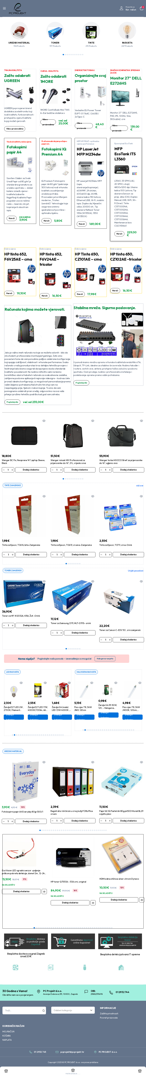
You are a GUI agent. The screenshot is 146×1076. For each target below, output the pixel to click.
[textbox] (72, 1010)
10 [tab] (80, 54)
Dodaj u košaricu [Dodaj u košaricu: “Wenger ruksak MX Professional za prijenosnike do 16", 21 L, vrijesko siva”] (80, 469)
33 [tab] (102, 831)
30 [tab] (96, 831)
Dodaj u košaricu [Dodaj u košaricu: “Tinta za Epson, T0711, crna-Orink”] (128, 554)
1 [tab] (63, 54)
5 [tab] (71, 54)
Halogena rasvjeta (105, 659)
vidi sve (139, 485)
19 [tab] (47, 735)
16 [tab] (41, 735)
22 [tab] (53, 735)
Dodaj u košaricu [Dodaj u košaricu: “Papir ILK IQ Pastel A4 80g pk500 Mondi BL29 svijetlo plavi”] (128, 821)
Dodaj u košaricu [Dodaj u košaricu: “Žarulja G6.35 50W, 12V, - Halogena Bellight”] (111, 715)
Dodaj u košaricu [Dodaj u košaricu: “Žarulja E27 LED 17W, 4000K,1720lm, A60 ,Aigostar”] (41, 717)
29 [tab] (94, 831)
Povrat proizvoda (108, 1018)
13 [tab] (35, 735)
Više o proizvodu (82, 125)
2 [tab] (65, 54)
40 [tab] (109, 928)
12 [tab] (34, 735)
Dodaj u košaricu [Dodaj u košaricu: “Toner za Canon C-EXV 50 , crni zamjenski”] (128, 640)
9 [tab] (78, 54)
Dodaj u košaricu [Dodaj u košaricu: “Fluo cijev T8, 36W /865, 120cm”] (87, 717)
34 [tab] (104, 831)
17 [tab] (43, 735)
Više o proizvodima (15, 128)
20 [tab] (49, 735)
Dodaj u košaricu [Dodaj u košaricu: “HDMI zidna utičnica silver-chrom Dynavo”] (119, 900)
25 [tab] (59, 735)
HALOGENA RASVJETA (87, 672)
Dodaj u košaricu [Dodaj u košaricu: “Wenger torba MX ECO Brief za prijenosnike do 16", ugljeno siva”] (128, 469)
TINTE (91, 42)
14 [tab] (37, 735)
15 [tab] (39, 735)
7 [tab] (75, 54)
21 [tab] (51, 735)
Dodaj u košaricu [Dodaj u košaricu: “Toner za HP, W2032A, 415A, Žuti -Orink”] (31, 625)
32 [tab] (100, 831)
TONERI (55, 42)
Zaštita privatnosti (109, 1014)
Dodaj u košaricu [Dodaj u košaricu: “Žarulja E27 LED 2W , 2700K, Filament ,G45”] (17, 717)
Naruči (12, 218)
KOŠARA (6, 1036)
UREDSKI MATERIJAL (19, 42)
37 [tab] (104, 928)
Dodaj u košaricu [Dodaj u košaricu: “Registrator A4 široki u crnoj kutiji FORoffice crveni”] (80, 821)
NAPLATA (7, 1040)
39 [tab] (108, 928)
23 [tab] (55, 735)
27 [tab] (63, 735)
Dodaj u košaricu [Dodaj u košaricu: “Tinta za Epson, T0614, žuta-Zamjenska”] (31, 554)
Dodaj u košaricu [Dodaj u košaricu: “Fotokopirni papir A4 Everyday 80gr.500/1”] (31, 822)
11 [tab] (82, 54)
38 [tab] (106, 928)
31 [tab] (98, 831)
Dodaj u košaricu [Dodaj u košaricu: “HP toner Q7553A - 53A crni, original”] (70, 903)
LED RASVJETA (13, 672)
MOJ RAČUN (8, 1032)
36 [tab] (102, 928)
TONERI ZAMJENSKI (14, 570)
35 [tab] (106, 831)
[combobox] (73, 1010)
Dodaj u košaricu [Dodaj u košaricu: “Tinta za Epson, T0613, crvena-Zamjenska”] (80, 554)
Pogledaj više (13, 402)
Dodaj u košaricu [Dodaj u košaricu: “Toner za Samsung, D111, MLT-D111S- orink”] (80, 633)
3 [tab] (67, 54)
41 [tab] (111, 928)
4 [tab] (69, 54)
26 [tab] (61, 735)
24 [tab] (57, 735)
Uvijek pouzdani (135, 571)
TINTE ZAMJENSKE (13, 485)
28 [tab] (92, 831)
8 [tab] (77, 54)
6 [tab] (73, 54)
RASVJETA (127, 42)
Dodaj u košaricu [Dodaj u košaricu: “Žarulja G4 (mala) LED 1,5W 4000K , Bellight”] (65, 717)
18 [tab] (45, 735)
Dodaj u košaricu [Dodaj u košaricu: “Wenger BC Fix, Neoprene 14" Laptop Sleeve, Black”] (31, 469)
